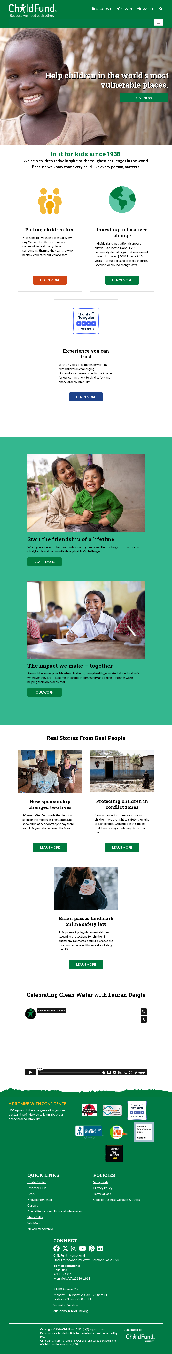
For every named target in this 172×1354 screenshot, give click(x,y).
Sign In (124, 9)
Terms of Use (102, 1193)
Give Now (144, 98)
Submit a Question (65, 1305)
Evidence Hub (36, 1188)
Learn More (50, 280)
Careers (32, 1205)
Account (101, 9)
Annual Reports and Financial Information (54, 1211)
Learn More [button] (45, 561)
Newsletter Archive (40, 1229)
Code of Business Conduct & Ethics (116, 1199)
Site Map (33, 1223)
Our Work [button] (44, 692)
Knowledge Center (39, 1199)
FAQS (31, 1193)
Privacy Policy (102, 1188)
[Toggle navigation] (158, 22)
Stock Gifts (35, 1217)
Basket (145, 9)
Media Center (36, 1182)
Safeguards (100, 1182)
